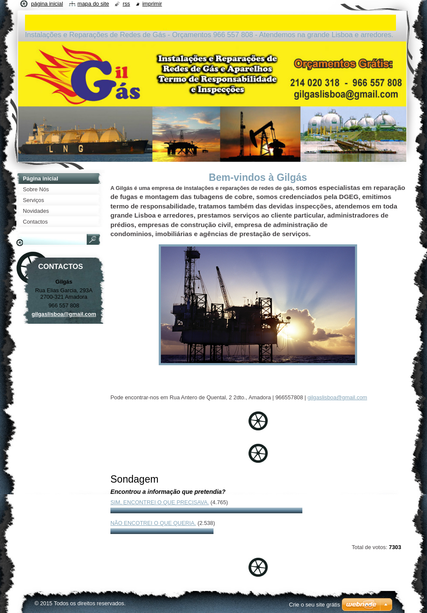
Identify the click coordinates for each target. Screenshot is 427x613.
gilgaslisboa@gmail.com (337, 397)
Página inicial (47, 3)
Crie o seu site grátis (314, 604)
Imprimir (152, 3)
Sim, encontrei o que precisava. (159, 502)
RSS (126, 3)
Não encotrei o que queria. (153, 523)
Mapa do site (93, 3)
